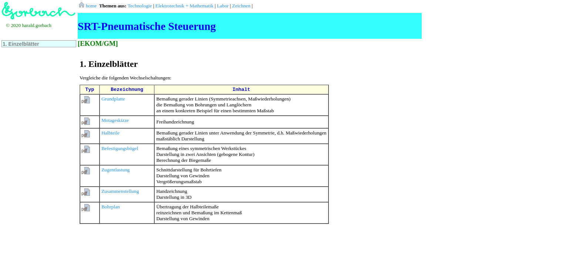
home (88, 5)
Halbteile (110, 133)
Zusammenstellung (120, 191)
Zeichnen (241, 5)
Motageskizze (115, 120)
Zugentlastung (115, 170)
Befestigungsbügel (119, 148)
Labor (223, 5)
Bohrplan (110, 206)
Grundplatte (113, 99)
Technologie (140, 5)
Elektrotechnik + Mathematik (184, 5)
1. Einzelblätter (21, 44)
